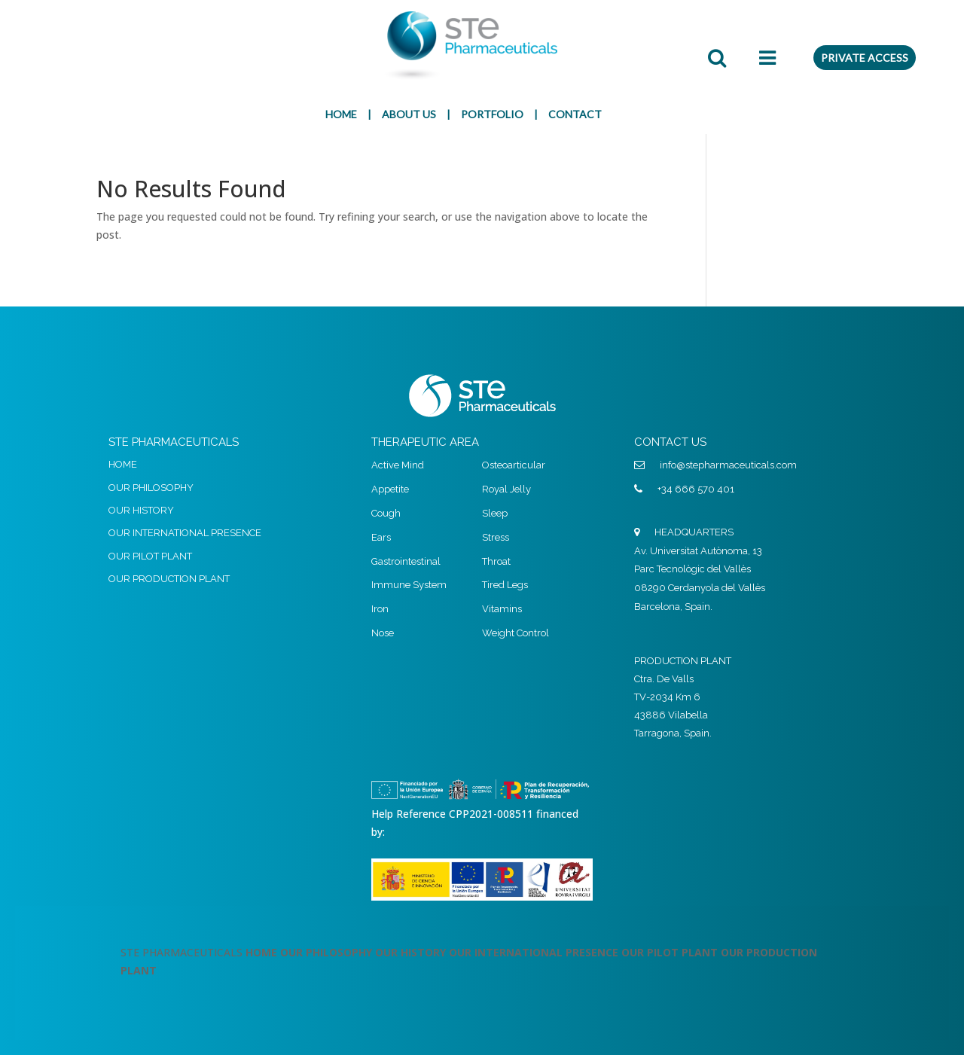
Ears (381, 537)
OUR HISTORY (141, 510)
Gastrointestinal (406, 561)
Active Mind (397, 465)
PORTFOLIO (492, 114)
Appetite (390, 489)
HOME (341, 114)
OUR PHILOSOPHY (151, 487)
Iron (380, 608)
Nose (382, 633)
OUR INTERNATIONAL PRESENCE (184, 532)
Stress (495, 537)
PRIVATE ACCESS (864, 57)
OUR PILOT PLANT (150, 556)
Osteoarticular (513, 465)
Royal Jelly (506, 489)
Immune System (409, 584)
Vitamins (502, 608)
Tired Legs (505, 584)
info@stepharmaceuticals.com (728, 465)
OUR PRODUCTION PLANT (169, 578)
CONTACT (575, 114)
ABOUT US (409, 114)
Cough (386, 513)
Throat (496, 561)
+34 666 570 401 (695, 489)
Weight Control (515, 633)
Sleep (495, 513)
